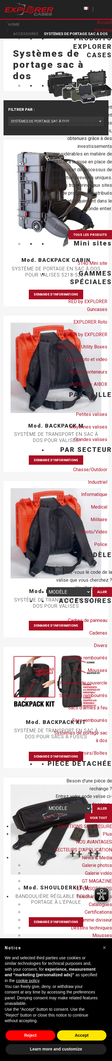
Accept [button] (81, 1035)
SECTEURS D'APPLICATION (83, 850)
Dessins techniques (91, 928)
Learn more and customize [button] (56, 1049)
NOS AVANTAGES (94, 842)
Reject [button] (30, 1035)
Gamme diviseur (95, 920)
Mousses (102, 935)
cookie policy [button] (27, 980)
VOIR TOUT (98, 818)
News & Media (97, 857)
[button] (104, 947)
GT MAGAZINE (97, 881)
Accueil (104, 22)
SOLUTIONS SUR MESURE (84, 826)
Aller (102, 592)
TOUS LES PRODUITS (90, 235)
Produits (103, 30)
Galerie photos (97, 865)
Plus (107, 834)
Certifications (98, 912)
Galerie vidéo (98, 873)
